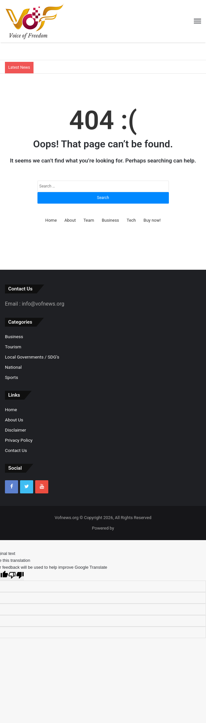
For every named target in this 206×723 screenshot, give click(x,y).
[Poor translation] (16, 576)
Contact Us (16, 450)
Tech (131, 220)
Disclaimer (15, 430)
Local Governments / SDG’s (32, 357)
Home (51, 220)
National (13, 367)
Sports (11, 377)
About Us (14, 419)
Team (88, 220)
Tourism (13, 346)
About (70, 220)
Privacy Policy (19, 440)
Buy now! (152, 220)
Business (110, 220)
